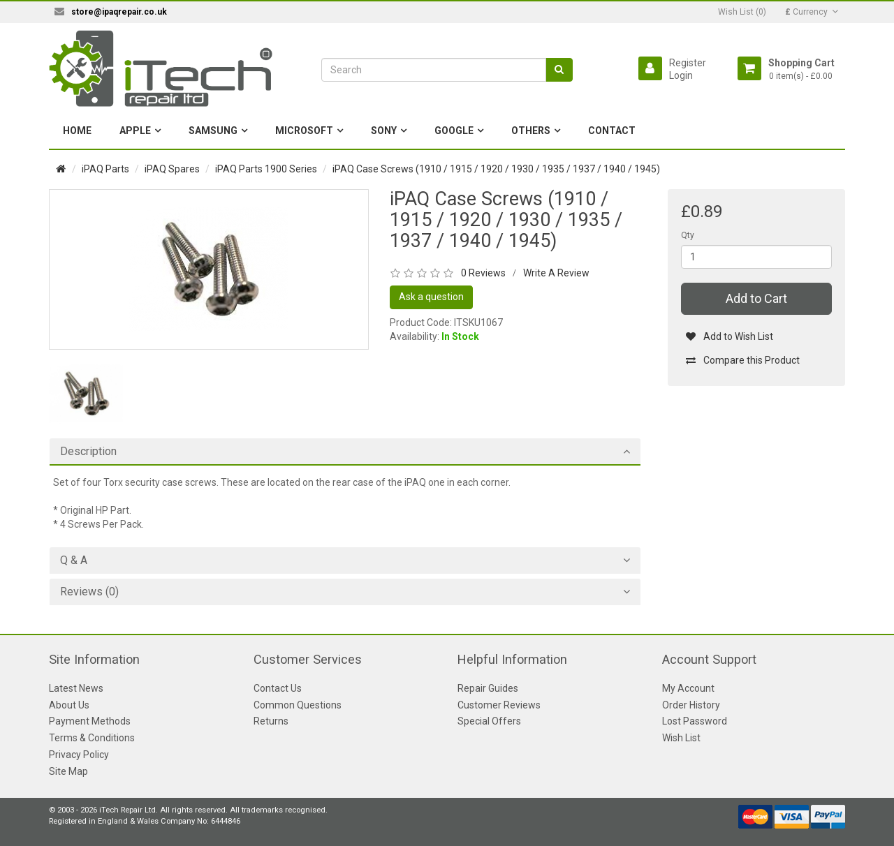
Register (687, 62)
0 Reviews (483, 273)
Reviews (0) (89, 592)
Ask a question (431, 296)
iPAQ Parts (105, 169)
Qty (687, 235)
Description (88, 451)
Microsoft (304, 130)
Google (454, 130)
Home (77, 130)
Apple (135, 130)
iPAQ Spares (172, 169)
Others (530, 130)
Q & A (73, 560)
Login (681, 75)
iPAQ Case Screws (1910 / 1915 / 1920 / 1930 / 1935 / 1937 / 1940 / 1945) (496, 169)
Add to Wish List (729, 336)
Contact (612, 130)
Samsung (213, 130)
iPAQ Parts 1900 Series (266, 169)
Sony (384, 130)
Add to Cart (756, 298)
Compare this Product (743, 360)
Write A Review (556, 273)
